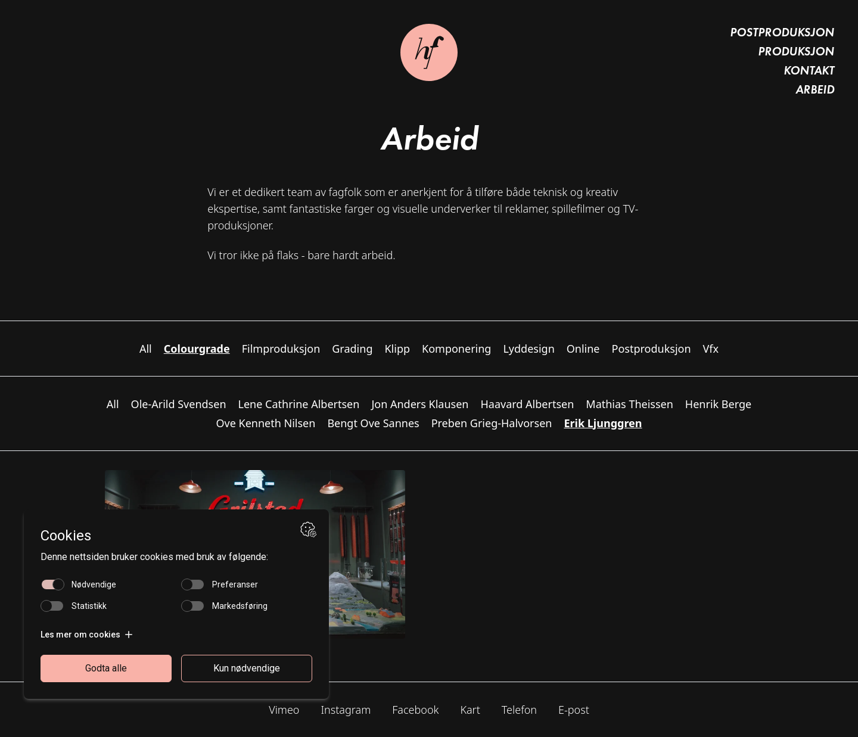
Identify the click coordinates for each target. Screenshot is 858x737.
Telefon (519, 709)
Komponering (456, 348)
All (145, 348)
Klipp (397, 348)
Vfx (711, 348)
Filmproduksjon (281, 348)
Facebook (415, 709)
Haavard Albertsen (527, 404)
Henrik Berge (718, 404)
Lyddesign (528, 348)
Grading (352, 348)
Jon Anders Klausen (419, 404)
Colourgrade (197, 348)
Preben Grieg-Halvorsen (491, 423)
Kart (470, 709)
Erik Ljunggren (603, 423)
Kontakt (809, 70)
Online (583, 348)
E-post (573, 709)
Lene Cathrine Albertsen (299, 404)
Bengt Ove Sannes (373, 423)
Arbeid (814, 89)
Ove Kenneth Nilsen (265, 423)
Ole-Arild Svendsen (178, 404)
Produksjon (796, 51)
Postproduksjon (782, 32)
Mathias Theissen (629, 404)
